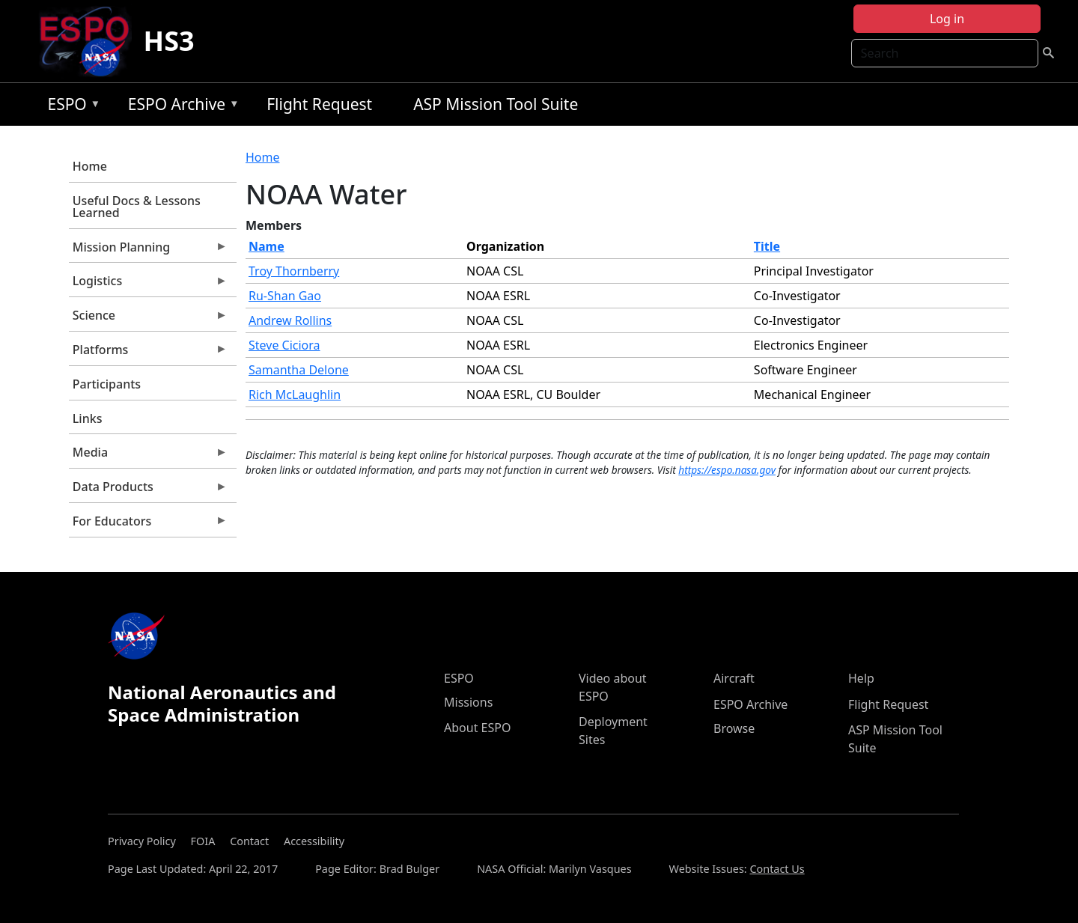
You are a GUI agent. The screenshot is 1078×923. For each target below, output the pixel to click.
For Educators (148, 525)
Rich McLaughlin (295, 394)
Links (88, 418)
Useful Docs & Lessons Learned (137, 206)
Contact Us (776, 869)
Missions (468, 702)
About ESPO (477, 727)
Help (861, 678)
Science (148, 319)
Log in (947, 18)
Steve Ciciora (284, 345)
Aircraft (734, 678)
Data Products (148, 490)
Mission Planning (148, 251)
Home (90, 166)
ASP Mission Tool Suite (495, 104)
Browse (734, 728)
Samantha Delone (299, 370)
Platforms (148, 353)
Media (148, 456)
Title (767, 246)
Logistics (148, 284)
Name (266, 246)
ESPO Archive (180, 107)
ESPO (70, 107)
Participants (107, 384)
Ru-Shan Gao (285, 295)
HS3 (169, 40)
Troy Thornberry (294, 271)
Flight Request (319, 104)
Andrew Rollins (290, 320)
